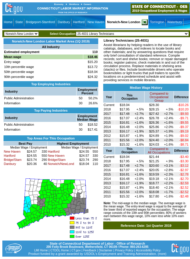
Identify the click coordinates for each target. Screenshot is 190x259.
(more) (162, 253)
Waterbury (174, 22)
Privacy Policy (124, 250)
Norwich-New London (123, 22)
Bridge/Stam (13, 159)
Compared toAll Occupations (159, 150)
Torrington (157, 22)
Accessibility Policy (148, 250)
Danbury (64, 22)
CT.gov (76, 250)
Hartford (79, 22)
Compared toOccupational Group (159, 97)
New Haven (95, 22)
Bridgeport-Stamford (40, 22)
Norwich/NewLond (61, 164)
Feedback (89, 250)
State (19, 22)
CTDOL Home (59, 250)
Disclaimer (106, 250)
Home (8, 22)
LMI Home (41, 250)
